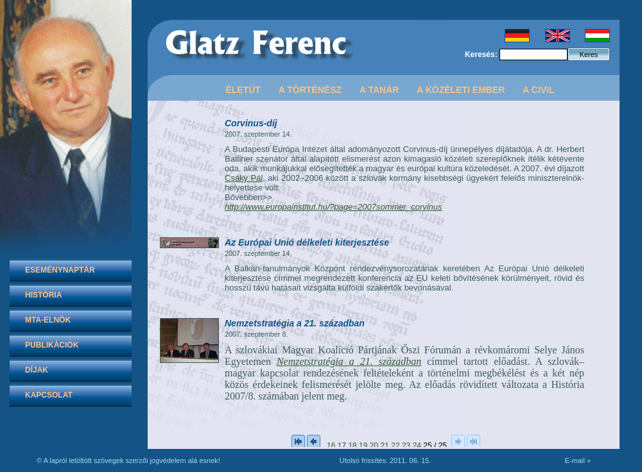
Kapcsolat (49, 395)
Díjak (36, 370)
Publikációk (51, 345)
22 (395, 445)
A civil (538, 90)
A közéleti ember (461, 90)
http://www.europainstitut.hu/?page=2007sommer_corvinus (333, 207)
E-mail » (578, 460)
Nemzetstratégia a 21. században (349, 361)
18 (352, 445)
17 (342, 445)
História (43, 295)
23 (406, 445)
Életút (242, 90)
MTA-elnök (48, 320)
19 (363, 445)
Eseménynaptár (60, 270)
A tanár (379, 90)
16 (331, 445)
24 (417, 445)
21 (385, 445)
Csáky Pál (244, 178)
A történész (310, 90)
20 (374, 445)
